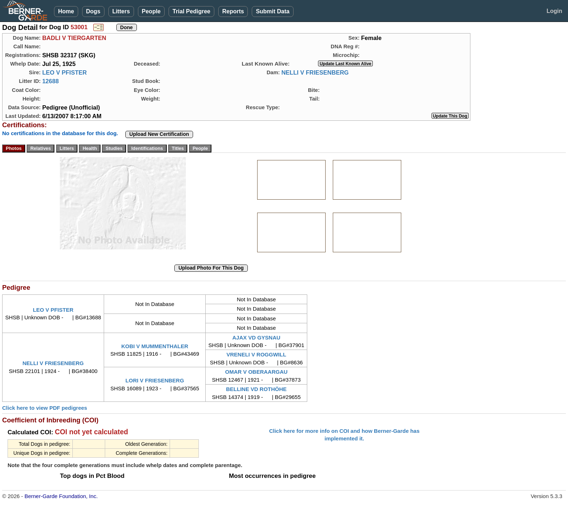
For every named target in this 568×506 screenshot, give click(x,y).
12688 (50, 81)
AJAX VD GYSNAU (256, 337)
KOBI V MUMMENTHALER (154, 346)
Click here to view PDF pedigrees (44, 408)
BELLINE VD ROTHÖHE (256, 389)
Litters (121, 11)
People (151, 11)
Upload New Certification (159, 134)
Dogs (93, 11)
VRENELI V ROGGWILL (256, 354)
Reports (233, 11)
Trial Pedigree (191, 11)
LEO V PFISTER (64, 72)
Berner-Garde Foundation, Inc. (61, 496)
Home (66, 11)
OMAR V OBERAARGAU (256, 372)
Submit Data (272, 11)
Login (554, 11)
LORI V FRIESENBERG (154, 380)
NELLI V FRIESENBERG (315, 72)
